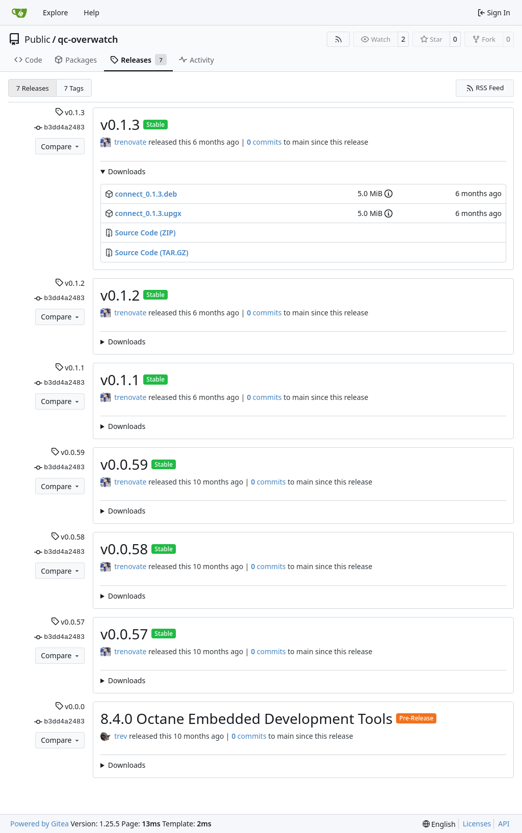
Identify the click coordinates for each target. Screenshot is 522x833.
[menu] (439, 824)
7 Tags (74, 88)
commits (264, 142)
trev (120, 736)
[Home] (19, 13)
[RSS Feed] (338, 39)
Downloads (126, 171)
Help (91, 12)
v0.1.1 (70, 367)
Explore (55, 12)
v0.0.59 (68, 452)
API (503, 823)
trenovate (130, 142)
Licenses (477, 823)
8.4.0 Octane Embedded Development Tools (246, 718)
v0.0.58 (68, 537)
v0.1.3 (70, 112)
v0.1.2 (70, 283)
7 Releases (32, 88)
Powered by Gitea (39, 823)
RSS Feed (485, 87)
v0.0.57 (68, 622)
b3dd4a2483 (59, 128)
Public (37, 39)
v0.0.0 (70, 706)
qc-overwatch (88, 39)
